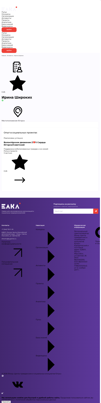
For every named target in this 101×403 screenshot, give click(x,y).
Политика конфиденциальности (15, 251)
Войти (9, 29)
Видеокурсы (7, 26)
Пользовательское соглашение (15, 271)
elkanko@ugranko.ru (9, 239)
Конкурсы (6, 14)
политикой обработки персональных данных (36, 400)
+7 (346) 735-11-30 (7, 229)
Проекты (6, 20)
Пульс (4, 12)
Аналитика (6, 22)
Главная (4, 55)
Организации (8, 16)
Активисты (6, 18)
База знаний (7, 24)
